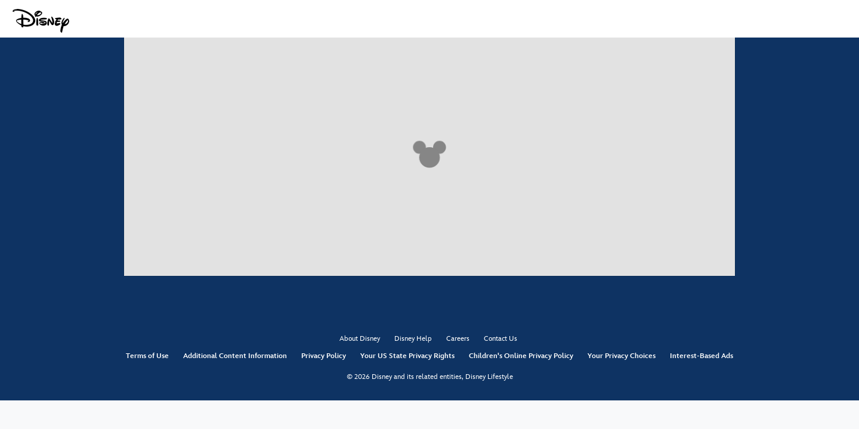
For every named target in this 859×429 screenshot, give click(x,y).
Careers (457, 338)
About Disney (359, 338)
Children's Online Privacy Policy (521, 356)
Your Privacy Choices (622, 356)
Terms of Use (147, 356)
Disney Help (413, 338)
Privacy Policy (323, 356)
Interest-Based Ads (701, 356)
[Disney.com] (41, 21)
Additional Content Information (235, 356)
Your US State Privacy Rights (407, 356)
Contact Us (500, 338)
